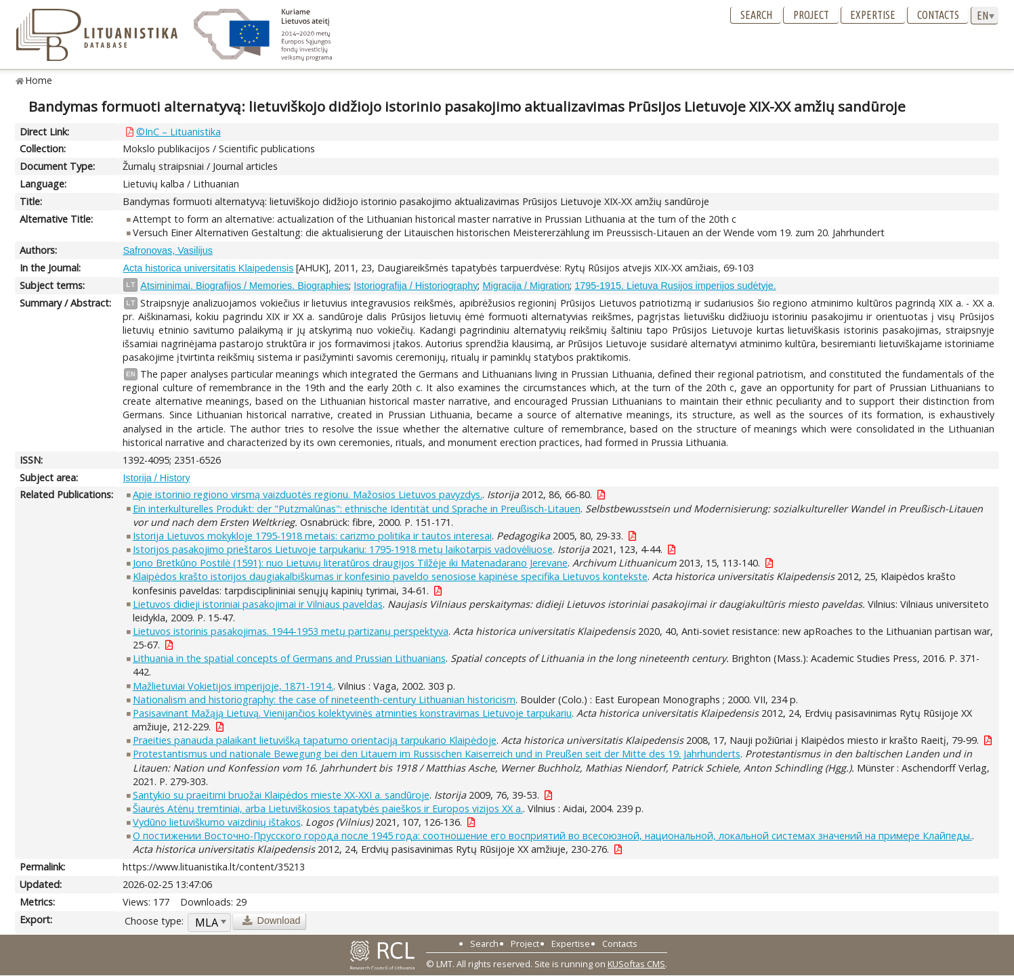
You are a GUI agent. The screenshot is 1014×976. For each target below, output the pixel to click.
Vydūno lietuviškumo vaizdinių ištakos (217, 822)
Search (756, 15)
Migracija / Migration (526, 285)
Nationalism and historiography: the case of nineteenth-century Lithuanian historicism (324, 699)
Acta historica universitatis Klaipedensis (208, 268)
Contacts (938, 15)
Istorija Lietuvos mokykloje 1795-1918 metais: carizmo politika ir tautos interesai (312, 535)
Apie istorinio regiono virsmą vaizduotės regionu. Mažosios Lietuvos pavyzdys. (307, 494)
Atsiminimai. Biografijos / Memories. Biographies (244, 285)
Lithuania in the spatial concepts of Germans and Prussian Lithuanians (289, 658)
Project (811, 15)
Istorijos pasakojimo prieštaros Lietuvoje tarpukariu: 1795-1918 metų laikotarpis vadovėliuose (343, 549)
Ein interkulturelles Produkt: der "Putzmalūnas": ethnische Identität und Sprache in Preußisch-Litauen (356, 508)
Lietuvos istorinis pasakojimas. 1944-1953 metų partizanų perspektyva (290, 631)
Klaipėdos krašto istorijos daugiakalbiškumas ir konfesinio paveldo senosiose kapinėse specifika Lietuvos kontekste (390, 576)
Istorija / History (156, 477)
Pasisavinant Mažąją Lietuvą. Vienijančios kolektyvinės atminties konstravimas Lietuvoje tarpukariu (352, 713)
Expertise (872, 15)
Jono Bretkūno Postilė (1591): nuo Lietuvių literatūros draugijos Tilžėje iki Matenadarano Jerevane (350, 562)
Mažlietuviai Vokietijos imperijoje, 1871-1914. (233, 686)
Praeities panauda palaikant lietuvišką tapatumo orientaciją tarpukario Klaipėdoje (315, 740)
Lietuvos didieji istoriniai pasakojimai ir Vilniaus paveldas (258, 604)
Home (39, 80)
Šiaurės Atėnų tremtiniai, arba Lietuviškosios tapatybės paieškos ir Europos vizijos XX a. (328, 808)
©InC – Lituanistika (178, 131)
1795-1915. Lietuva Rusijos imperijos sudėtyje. (675, 285)
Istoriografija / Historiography (416, 285)
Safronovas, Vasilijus (168, 250)
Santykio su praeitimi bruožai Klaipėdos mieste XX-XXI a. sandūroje (281, 795)
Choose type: (154, 920)
